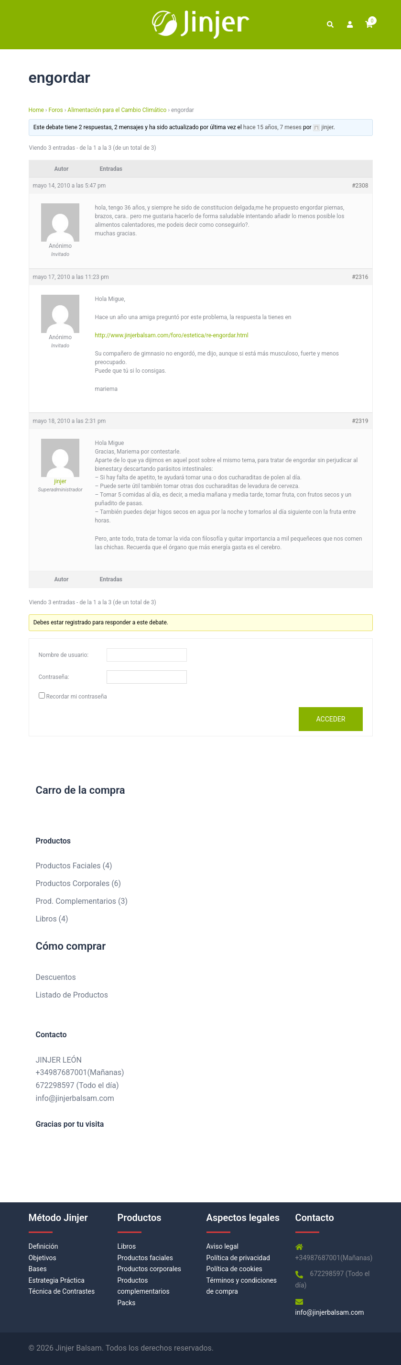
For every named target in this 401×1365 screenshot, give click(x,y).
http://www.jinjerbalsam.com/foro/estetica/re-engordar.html (172, 335)
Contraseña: (54, 677)
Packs (127, 1303)
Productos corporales (150, 1269)
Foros (55, 110)
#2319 (360, 421)
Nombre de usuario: (64, 655)
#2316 (360, 277)
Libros (127, 1246)
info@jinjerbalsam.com (75, 1098)
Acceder (330, 719)
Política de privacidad (238, 1258)
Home (36, 110)
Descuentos (56, 977)
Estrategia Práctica (57, 1280)
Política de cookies (234, 1269)
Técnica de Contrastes (62, 1291)
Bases (38, 1269)
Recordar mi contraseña (76, 696)
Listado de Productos (72, 994)
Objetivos (42, 1258)
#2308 (360, 185)
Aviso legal (222, 1246)
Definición (43, 1246)
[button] (330, 24)
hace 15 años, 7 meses (272, 127)
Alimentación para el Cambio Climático (116, 110)
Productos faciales (145, 1258)
